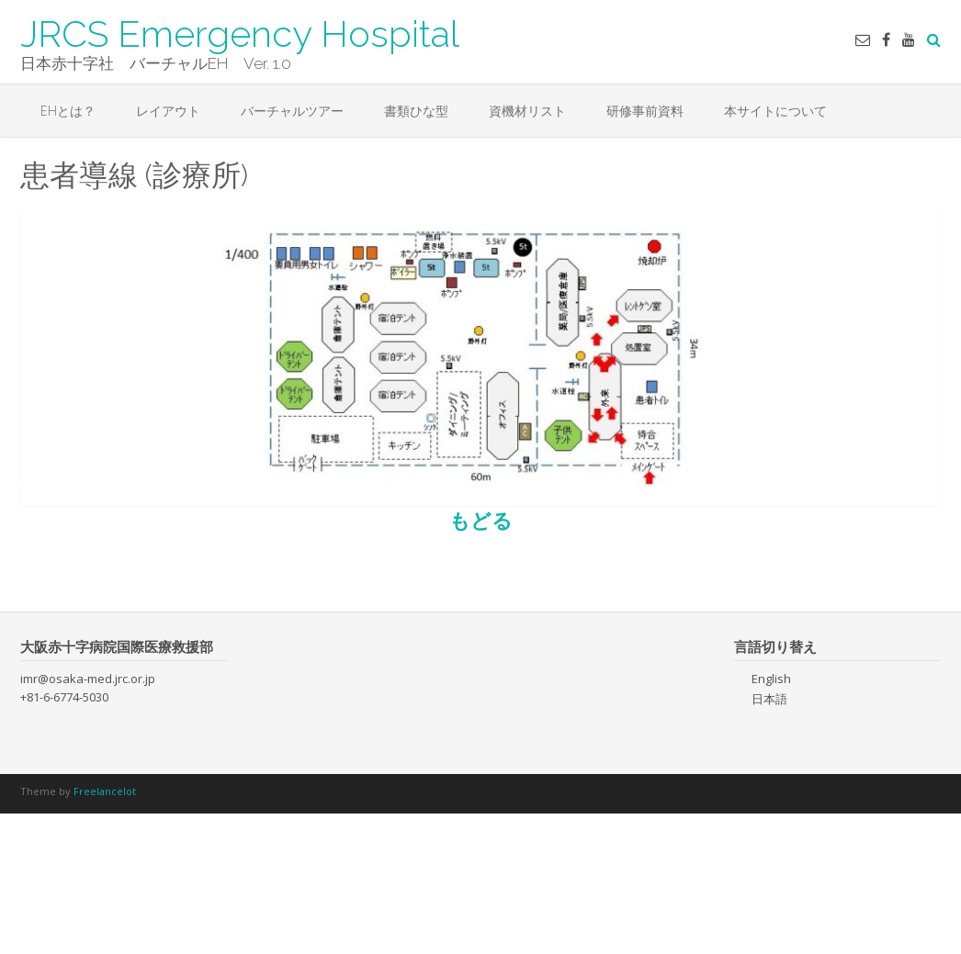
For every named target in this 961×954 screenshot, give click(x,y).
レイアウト (168, 110)
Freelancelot (104, 791)
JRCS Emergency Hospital (239, 32)
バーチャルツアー (292, 110)
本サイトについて (775, 110)
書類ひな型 (416, 110)
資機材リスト (527, 110)
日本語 (769, 698)
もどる (481, 519)
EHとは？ (68, 110)
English (771, 678)
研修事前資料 (645, 110)
